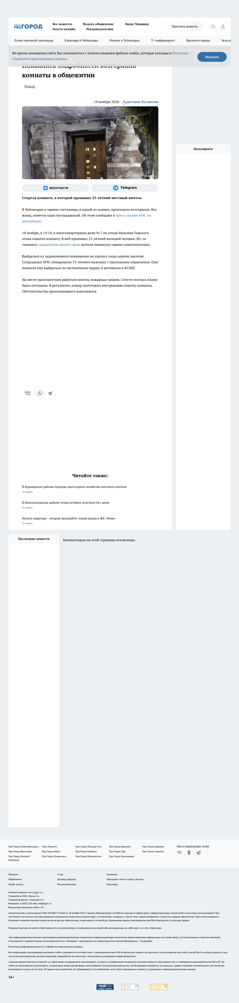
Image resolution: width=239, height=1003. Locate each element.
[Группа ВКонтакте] (55, 188)
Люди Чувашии (137, 24)
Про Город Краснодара (121, 856)
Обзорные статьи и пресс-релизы (125, 879)
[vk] (28, 393)
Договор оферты (66, 879)
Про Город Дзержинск (54, 856)
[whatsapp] (40, 393)
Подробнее (146, 941)
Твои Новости (49, 846)
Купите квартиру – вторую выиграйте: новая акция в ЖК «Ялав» (90, 521)
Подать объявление (98, 24)
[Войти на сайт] (223, 26)
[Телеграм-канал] (124, 188)
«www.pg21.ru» (35, 892)
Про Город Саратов (153, 851)
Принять (212, 57)
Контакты (112, 874)
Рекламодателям (99, 29)
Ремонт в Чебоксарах (125, 40)
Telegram (13, 874)
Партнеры (112, 884)
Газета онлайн (64, 29)
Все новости (62, 24)
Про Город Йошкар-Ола (88, 846)
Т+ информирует (163, 40)
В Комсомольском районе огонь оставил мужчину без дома (90, 505)
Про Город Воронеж (120, 846)
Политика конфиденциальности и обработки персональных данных (45, 946)
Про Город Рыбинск (86, 851)
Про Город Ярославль (20, 851)
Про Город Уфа (117, 851)
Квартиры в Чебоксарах (81, 40)
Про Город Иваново (153, 846)
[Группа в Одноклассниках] (189, 853)
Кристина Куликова (140, 102)
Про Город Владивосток (88, 856)
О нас (60, 874)
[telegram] (51, 393)
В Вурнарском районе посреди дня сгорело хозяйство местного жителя (90, 489)
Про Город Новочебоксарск (23, 846)
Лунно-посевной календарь (33, 40)
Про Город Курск (51, 851)
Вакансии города (198, 40)
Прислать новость (185, 26)
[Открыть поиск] (213, 26)
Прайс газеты (15, 884)
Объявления (14, 879)
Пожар (29, 86)
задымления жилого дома (58, 244)
